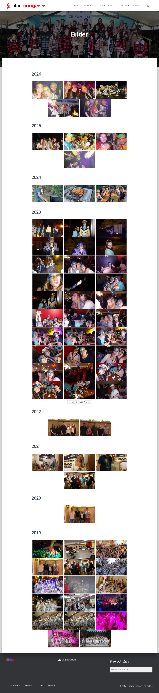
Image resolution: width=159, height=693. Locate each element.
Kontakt (137, 6)
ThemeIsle (147, 686)
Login (40, 686)
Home (75, 6)
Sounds (29, 686)
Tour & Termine (105, 6)
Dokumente (14, 686)
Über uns (88, 6)
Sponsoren (123, 6)
